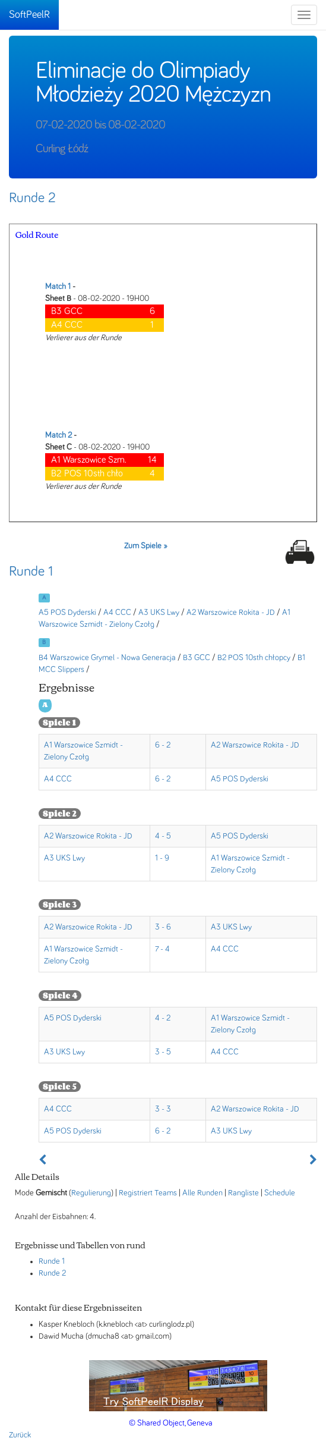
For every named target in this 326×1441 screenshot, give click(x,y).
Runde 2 (32, 198)
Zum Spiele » (145, 546)
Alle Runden (202, 1193)
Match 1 (58, 286)
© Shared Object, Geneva (171, 1423)
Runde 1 (31, 571)
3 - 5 (163, 1052)
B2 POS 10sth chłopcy (253, 658)
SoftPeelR (29, 15)
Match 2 (58, 435)
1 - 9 (162, 858)
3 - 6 (163, 927)
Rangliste (243, 1193)
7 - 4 (162, 949)
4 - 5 (163, 836)
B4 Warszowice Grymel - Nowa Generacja (107, 658)
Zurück (20, 1435)
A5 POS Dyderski (67, 612)
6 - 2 (162, 745)
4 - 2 (162, 1018)
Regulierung (91, 1193)
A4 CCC (117, 612)
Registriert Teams (148, 1193)
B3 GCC (196, 658)
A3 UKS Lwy (158, 612)
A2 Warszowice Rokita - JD (230, 612)
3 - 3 (163, 1109)
